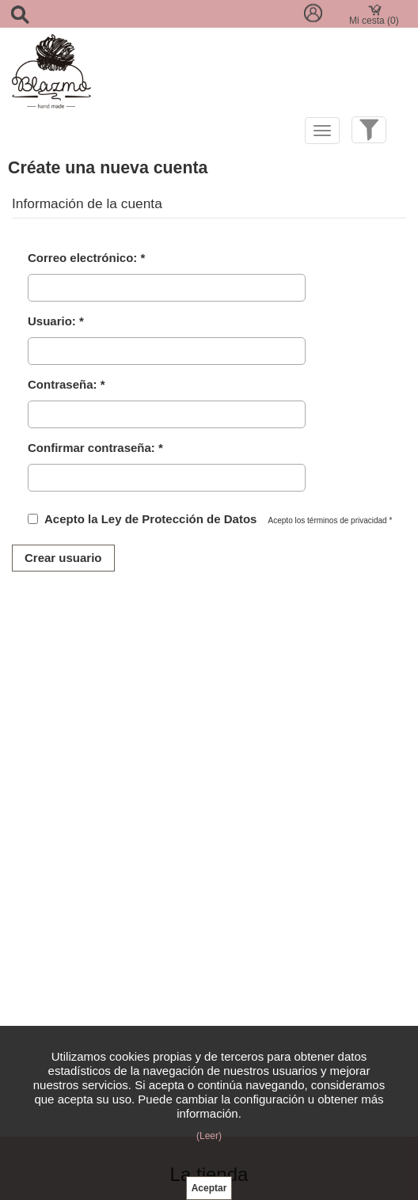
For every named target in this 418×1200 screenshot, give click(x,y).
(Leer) (209, 1135)
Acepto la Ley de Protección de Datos (150, 519)
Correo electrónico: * (86, 257)
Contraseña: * (66, 384)
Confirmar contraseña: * (95, 447)
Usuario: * (56, 321)
